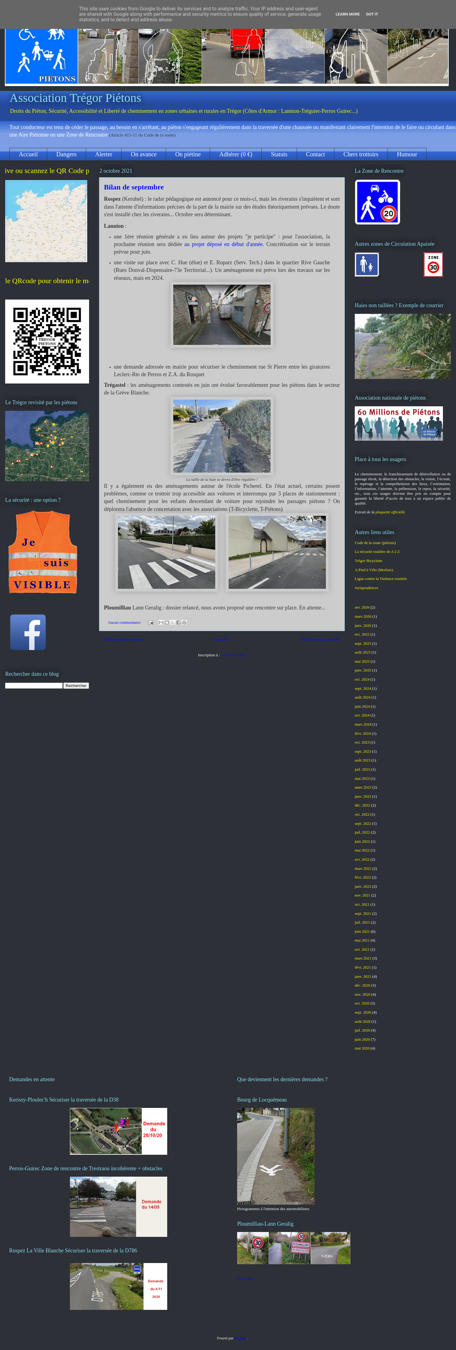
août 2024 (363, 697)
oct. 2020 (362, 1003)
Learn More (348, 14)
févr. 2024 (363, 733)
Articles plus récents (123, 639)
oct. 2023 (362, 742)
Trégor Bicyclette (368, 560)
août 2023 (363, 760)
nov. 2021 (362, 895)
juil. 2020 (362, 1030)
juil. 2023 (362, 769)
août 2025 (363, 652)
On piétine (188, 154)
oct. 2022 (362, 814)
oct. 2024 (362, 679)
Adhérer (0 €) (235, 154)
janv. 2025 (363, 670)
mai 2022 (362, 850)
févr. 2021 (363, 967)
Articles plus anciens (320, 639)
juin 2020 (362, 1039)
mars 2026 (363, 616)
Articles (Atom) (233, 655)
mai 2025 (362, 661)
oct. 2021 (362, 904)
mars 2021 (363, 958)
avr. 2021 (362, 949)
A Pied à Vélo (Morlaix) (374, 569)
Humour (407, 154)
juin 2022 (362, 841)
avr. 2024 (362, 715)
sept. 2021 (363, 913)
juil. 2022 (362, 832)
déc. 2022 (362, 805)
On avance (144, 154)
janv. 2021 (363, 976)
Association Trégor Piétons (75, 98)
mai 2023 (362, 778)
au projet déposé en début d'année (223, 244)
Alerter (103, 154)
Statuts (279, 154)
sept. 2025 (363, 643)
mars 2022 (363, 868)
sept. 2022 (363, 823)
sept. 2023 (363, 751)
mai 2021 (362, 940)
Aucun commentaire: (125, 622)
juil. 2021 (362, 922)
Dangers (66, 154)
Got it (372, 14)
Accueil (28, 154)
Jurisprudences (366, 587)
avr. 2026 (362, 607)
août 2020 (363, 1021)
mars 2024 (363, 724)
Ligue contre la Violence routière (381, 578)
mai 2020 (362, 1048)
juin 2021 (362, 931)
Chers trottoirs (361, 154)
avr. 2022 (362, 859)
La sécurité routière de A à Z (377, 551)
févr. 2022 (363, 877)
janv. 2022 (363, 886)
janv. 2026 (363, 625)
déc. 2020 (362, 985)
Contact (315, 154)
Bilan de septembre (134, 187)
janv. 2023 (363, 796)
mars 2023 (363, 787)
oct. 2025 (362, 634)
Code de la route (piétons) (375, 542)
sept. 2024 (363, 688)
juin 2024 (362, 706)
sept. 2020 (363, 1012)
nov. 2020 (362, 994)
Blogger (241, 1338)
